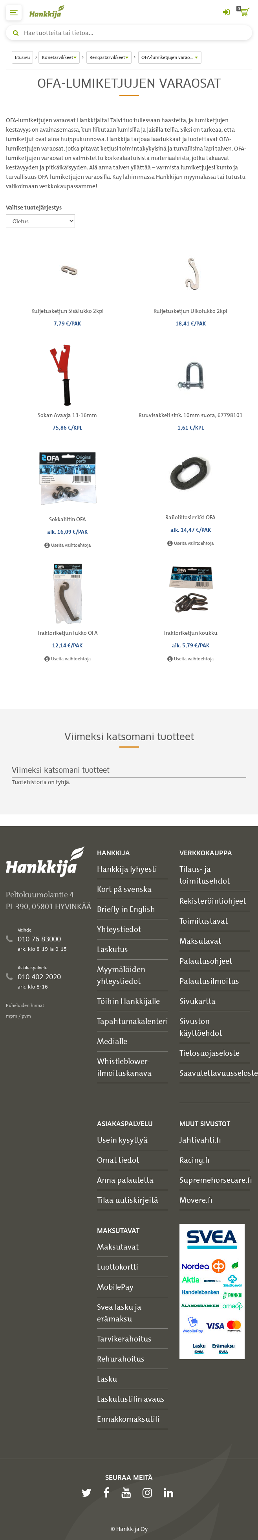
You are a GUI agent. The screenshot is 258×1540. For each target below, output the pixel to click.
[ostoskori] (244, 12)
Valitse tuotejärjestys (34, 207)
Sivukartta (197, 1001)
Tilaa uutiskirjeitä (127, 1200)
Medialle (112, 1041)
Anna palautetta (125, 1179)
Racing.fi (194, 1159)
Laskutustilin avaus (131, 1398)
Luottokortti (117, 1266)
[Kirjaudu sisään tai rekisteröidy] (226, 12)
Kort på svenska (124, 889)
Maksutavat (200, 940)
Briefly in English (126, 909)
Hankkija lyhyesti (127, 869)
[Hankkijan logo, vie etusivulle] (51, 11)
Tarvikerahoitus (124, 1338)
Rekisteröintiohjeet (212, 900)
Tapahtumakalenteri (132, 1021)
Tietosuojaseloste (209, 1052)
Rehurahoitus (121, 1358)
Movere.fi (195, 1200)
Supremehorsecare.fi (215, 1179)
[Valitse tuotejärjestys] (40, 221)
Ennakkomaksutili (128, 1418)
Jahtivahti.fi (200, 1139)
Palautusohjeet (205, 961)
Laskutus (112, 949)
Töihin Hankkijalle (128, 1001)
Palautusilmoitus (209, 981)
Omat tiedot (118, 1159)
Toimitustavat (203, 920)
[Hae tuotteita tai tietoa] (129, 32)
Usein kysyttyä (122, 1139)
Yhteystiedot (119, 929)
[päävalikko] (14, 12)
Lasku (107, 1378)
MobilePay (115, 1286)
